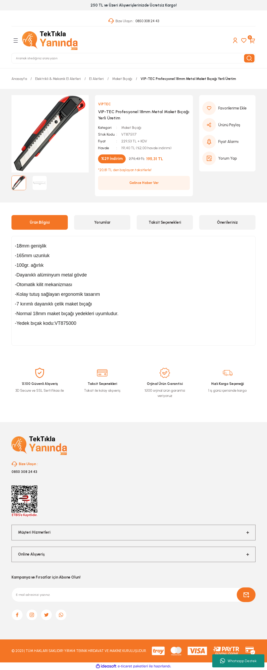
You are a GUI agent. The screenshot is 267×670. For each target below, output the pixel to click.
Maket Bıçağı (131, 127)
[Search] (133, 58)
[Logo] (49, 40)
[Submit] (246, 594)
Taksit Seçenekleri (165, 222)
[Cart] (252, 40)
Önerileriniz (227, 222)
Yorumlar (102, 222)
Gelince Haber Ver (144, 183)
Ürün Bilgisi (40, 222)
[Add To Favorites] (227, 108)
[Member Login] (235, 40)
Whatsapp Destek (238, 661)
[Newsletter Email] (133, 594)
